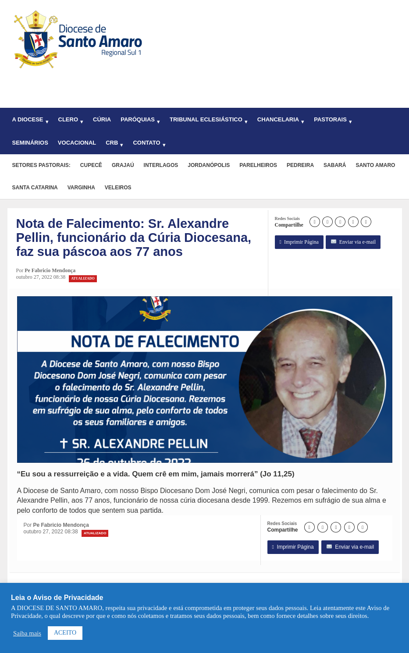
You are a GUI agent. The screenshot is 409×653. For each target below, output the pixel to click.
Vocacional (77, 142)
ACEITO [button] (65, 632)
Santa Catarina (35, 188)
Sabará (335, 165)
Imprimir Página (299, 242)
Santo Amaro (375, 165)
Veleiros (118, 188)
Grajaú (123, 165)
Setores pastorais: (41, 165)
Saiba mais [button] (27, 633)
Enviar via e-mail (353, 242)
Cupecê (91, 165)
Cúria (102, 119)
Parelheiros (258, 165)
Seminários (30, 142)
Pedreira (300, 165)
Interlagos (161, 165)
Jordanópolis (209, 165)
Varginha (81, 188)
